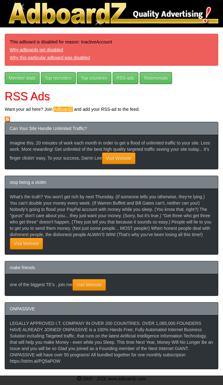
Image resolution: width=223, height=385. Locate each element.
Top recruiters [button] (58, 78)
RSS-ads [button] (125, 78)
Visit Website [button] (118, 158)
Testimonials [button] (156, 78)
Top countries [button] (94, 78)
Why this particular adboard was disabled (50, 57)
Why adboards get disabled (36, 49)
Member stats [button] (22, 78)
